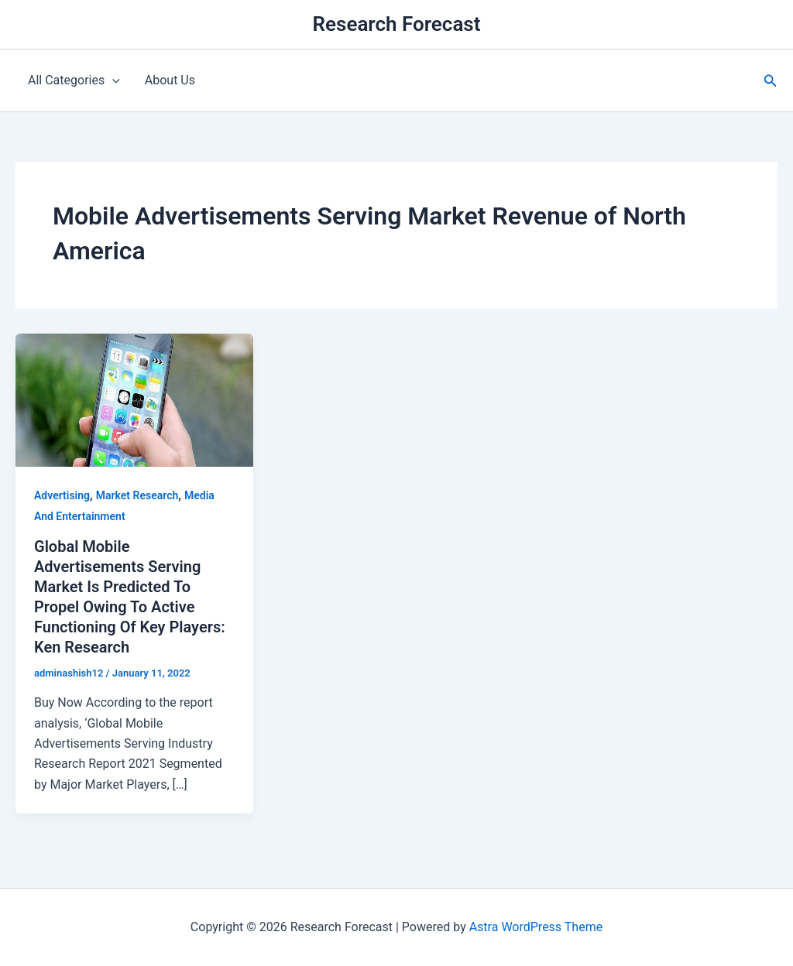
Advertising (62, 495)
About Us (170, 80)
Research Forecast (397, 24)
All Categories (74, 80)
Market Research (137, 495)
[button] (771, 81)
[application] (112, 80)
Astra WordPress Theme (535, 927)
